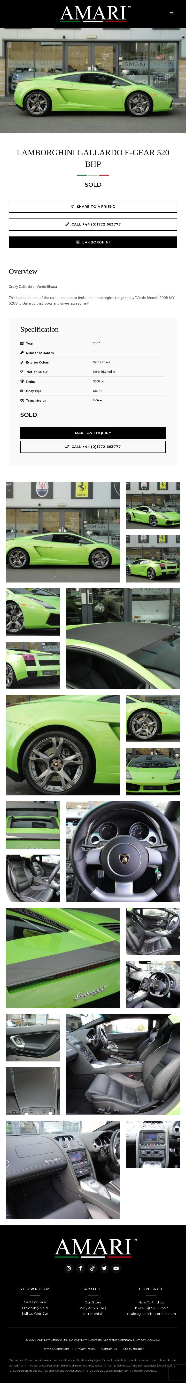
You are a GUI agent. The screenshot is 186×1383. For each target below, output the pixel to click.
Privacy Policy (85, 1349)
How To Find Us (151, 1302)
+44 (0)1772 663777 (153, 1308)
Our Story (93, 1302)
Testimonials (93, 1314)
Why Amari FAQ (93, 1308)
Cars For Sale (35, 1302)
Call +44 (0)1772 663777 (93, 224)
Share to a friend (93, 206)
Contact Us (109, 1349)
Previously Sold (35, 1308)
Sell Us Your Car (35, 1313)
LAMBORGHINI (93, 242)
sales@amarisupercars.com (153, 1314)
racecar (138, 1349)
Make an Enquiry (93, 433)
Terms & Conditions (55, 1349)
